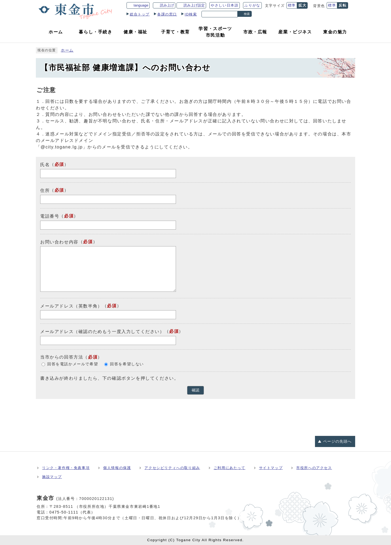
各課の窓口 (167, 14)
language (141, 5)
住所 (45, 190)
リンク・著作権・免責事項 (66, 468)
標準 (292, 5)
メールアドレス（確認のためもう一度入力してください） (102, 331)
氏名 (45, 164)
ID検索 (191, 14)
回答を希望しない (127, 364)
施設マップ (52, 477)
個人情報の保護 (117, 468)
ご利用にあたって (229, 468)
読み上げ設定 (194, 5)
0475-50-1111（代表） (72, 512)
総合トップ (140, 14)
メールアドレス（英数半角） (71, 305)
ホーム (67, 50)
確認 (195, 390)
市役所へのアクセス (314, 468)
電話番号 (49, 216)
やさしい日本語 (224, 5)
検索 (247, 13)
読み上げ (167, 5)
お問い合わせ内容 (59, 241)
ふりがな (252, 5)
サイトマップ (271, 468)
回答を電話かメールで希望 (72, 364)
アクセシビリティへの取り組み (172, 468)
